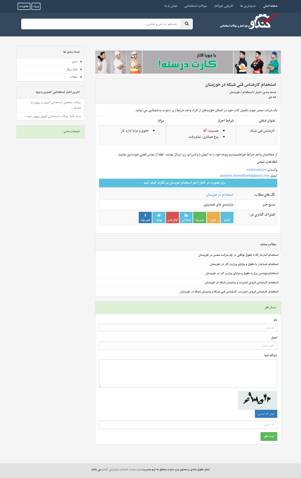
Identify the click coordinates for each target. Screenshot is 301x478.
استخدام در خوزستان (220, 195)
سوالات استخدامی (195, 6)
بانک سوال (74, 69)
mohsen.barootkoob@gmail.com (244, 176)
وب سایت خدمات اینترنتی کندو (121, 469)
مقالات (76, 77)
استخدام (247, 92)
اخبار (258, 92)
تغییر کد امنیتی (266, 413)
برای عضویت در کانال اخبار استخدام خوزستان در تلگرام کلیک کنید (208, 183)
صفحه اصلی (268, 6)
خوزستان (235, 92)
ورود (36, 6)
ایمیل (274, 337)
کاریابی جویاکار (223, 6)
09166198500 (256, 170)
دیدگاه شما (270, 355)
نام (275, 320)
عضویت (24, 6)
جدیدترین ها (248, 6)
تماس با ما (171, 6)
